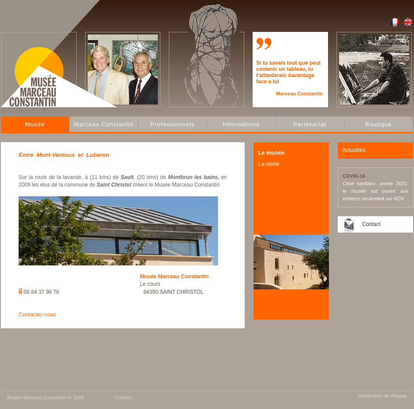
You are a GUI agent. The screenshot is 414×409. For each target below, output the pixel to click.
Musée (35, 124)
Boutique (378, 124)
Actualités (353, 150)
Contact (371, 224)
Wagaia (399, 395)
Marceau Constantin (103, 124)
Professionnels (172, 124)
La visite (268, 163)
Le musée (271, 152)
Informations (241, 124)
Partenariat (310, 124)
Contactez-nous (37, 315)
